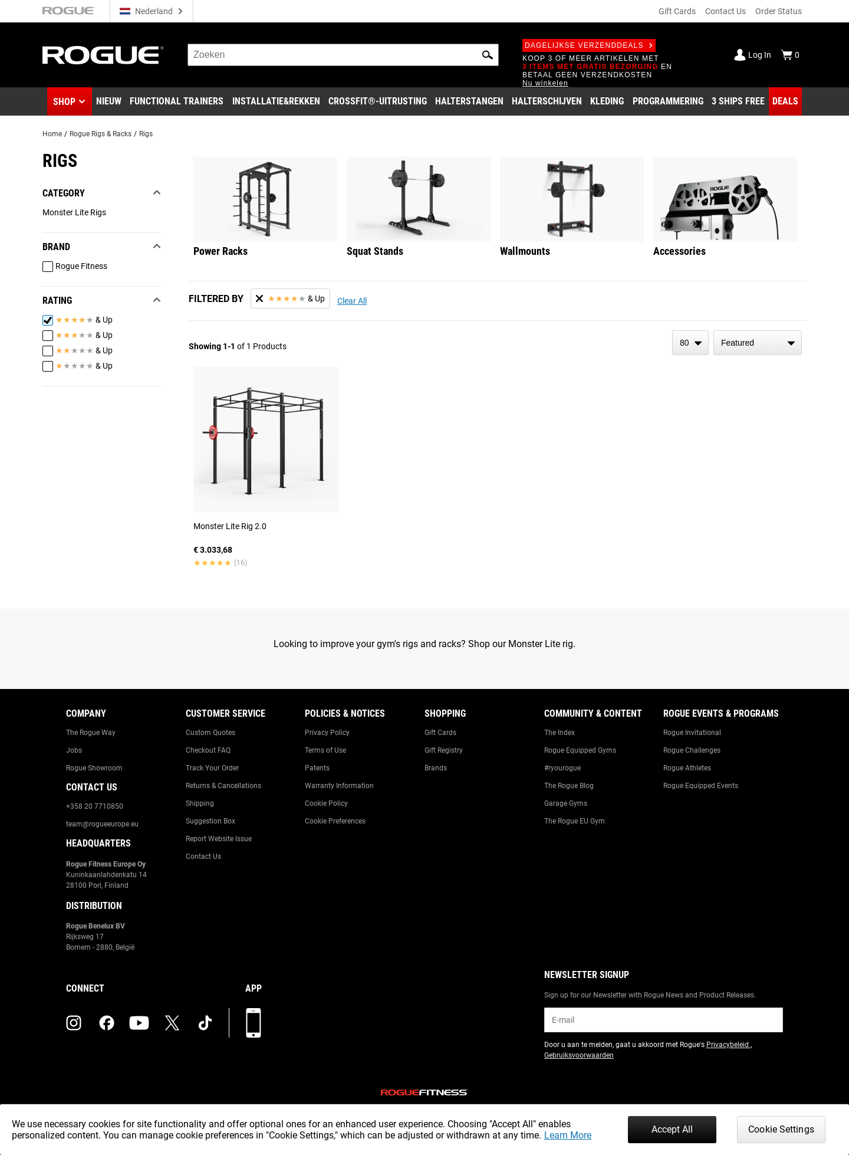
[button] (487, 55)
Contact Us (725, 11)
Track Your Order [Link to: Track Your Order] (212, 768)
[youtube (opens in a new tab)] (139, 1023)
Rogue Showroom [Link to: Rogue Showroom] (94, 768)
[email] (663, 1020)
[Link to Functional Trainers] (176, 101)
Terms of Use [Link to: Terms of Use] (325, 750)
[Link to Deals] (785, 101)
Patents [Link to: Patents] (317, 768)
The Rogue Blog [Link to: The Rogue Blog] (569, 786)
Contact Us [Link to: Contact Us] (203, 856)
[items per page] (690, 342)
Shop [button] (64, 101)
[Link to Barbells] (469, 101)
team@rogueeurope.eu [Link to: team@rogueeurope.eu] (102, 824)
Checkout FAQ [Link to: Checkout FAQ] (208, 750)
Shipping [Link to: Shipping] (200, 803)
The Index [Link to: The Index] (559, 733)
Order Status (778, 11)
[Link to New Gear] (109, 101)
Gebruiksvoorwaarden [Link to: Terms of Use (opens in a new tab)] (579, 1055)
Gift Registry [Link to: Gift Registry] (443, 750)
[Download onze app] (253, 1023)
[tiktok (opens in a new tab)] (205, 1023)
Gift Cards (677, 11)
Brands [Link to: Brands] (435, 768)
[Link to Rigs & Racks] (276, 101)
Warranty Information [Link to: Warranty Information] (339, 786)
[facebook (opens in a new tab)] (106, 1023)
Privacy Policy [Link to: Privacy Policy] (327, 733)
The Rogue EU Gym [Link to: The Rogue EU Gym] (574, 821)
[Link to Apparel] (607, 101)
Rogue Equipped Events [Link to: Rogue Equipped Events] (700, 786)
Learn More (567, 1135)
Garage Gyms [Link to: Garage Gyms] (565, 803)
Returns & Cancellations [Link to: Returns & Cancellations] (223, 786)
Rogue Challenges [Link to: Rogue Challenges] (691, 750)
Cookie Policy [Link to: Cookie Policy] (326, 803)
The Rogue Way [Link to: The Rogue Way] (91, 733)
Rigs (146, 134)
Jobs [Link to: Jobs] (74, 750)
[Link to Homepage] (103, 55)
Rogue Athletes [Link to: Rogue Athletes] (687, 768)
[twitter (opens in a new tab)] (172, 1023)
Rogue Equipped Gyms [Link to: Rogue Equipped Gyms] (580, 750)
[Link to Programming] (668, 101)
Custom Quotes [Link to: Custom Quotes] (210, 733)
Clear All (352, 301)
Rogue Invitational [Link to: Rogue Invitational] (692, 733)
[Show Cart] (790, 54)
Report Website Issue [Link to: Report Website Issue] (219, 839)
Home (52, 134)
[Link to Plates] (546, 101)
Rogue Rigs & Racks (100, 134)
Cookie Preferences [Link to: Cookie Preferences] (335, 821)
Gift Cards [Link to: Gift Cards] (440, 733)
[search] (343, 55)
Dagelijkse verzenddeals (589, 45)
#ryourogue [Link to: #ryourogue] (562, 768)
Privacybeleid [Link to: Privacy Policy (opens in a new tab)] (728, 1045)
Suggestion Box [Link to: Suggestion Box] (210, 821)
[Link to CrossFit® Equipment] (377, 101)
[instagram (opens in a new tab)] (73, 1023)
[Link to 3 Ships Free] (738, 101)
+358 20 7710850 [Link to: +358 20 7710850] (94, 806)
